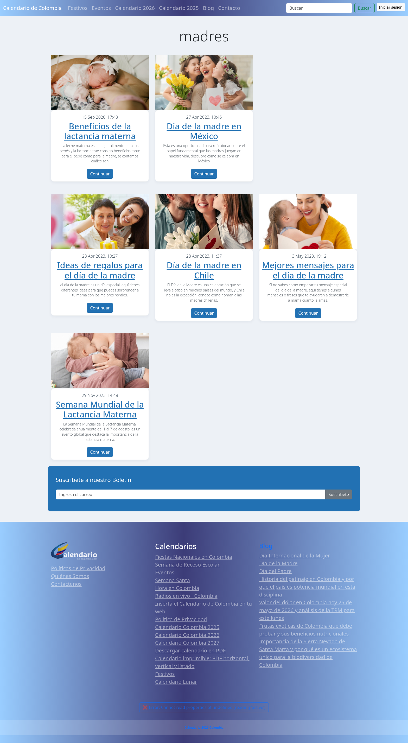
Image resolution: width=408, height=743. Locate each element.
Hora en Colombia (177, 588)
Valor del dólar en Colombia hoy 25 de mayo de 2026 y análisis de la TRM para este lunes (307, 610)
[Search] (319, 8)
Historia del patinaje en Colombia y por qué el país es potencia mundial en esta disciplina (307, 586)
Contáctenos (66, 583)
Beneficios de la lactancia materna (100, 131)
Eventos (101, 7)
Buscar (364, 8)
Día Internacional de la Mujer (294, 555)
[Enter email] (191, 494)
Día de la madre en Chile (204, 270)
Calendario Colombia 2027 (187, 642)
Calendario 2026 (135, 7)
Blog (208, 7)
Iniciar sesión (391, 7)
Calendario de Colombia (32, 7)
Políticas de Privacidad (78, 568)
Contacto (229, 7)
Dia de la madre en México (204, 131)
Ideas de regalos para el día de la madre (100, 270)
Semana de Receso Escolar (187, 564)
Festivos (77, 7)
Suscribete (339, 494)
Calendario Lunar (176, 681)
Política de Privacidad (181, 619)
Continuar (100, 174)
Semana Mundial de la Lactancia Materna (100, 409)
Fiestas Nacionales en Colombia (193, 556)
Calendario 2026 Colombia (204, 727)
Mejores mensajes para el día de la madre (308, 270)
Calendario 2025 (179, 7)
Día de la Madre (278, 563)
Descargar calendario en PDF (190, 650)
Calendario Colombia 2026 (187, 634)
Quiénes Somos (70, 576)
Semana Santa (172, 580)
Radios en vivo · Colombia (186, 595)
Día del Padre (275, 571)
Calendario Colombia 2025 (187, 627)
